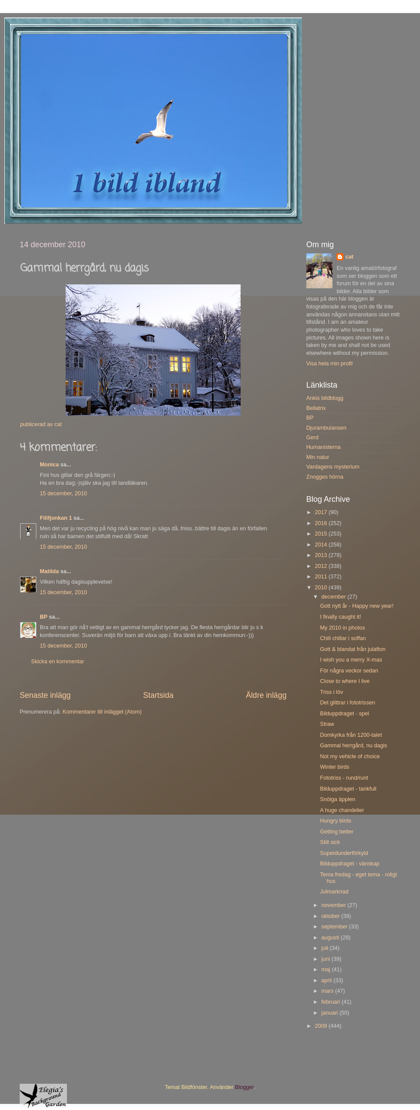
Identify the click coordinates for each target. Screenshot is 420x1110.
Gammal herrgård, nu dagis (353, 745)
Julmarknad (334, 892)
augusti (331, 938)
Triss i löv (331, 692)
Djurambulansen (326, 428)
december (335, 597)
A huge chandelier (342, 810)
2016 (322, 523)
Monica (49, 465)
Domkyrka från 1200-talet (351, 735)
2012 (322, 566)
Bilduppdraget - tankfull (348, 789)
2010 (322, 588)
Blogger (244, 1087)
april (327, 980)
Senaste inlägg (45, 695)
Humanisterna (323, 447)
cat (349, 257)
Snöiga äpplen (337, 799)
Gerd (312, 437)
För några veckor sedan (349, 671)
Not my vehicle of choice (350, 756)
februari (332, 1002)
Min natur (317, 457)
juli (326, 948)
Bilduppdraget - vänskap (349, 864)
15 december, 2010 (63, 493)
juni (327, 959)
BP (43, 617)
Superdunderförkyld (344, 853)
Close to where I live (344, 681)
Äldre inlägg (266, 695)
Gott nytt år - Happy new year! (356, 606)
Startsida (158, 695)
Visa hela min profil (329, 364)
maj (327, 969)
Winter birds (334, 767)
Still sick (330, 842)
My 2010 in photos (342, 628)
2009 (322, 1026)
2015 (322, 534)
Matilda (49, 571)
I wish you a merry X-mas (351, 660)
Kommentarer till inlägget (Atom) (102, 712)
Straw (327, 724)
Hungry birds (335, 821)
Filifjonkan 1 (56, 518)
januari (331, 1013)
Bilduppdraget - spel (344, 714)
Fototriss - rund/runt (344, 778)
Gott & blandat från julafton (352, 649)
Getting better (336, 832)
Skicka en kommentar (57, 661)
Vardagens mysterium (333, 467)
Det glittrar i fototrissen (347, 703)
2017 (322, 512)
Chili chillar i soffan (343, 638)
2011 (322, 577)
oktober (332, 916)
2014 (322, 545)
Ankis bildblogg (324, 398)
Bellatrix (316, 408)
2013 (322, 555)
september (335, 927)
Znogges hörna (324, 477)
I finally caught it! (340, 617)
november (335, 905)
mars (328, 991)
